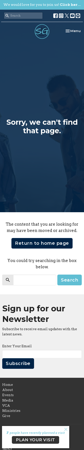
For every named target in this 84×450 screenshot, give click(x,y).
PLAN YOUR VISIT (35, 439)
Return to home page (42, 243)
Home (7, 385)
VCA (6, 406)
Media (7, 400)
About (7, 390)
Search (69, 280)
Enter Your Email (17, 346)
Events (8, 395)
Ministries (11, 411)
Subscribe (18, 363)
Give (6, 416)
